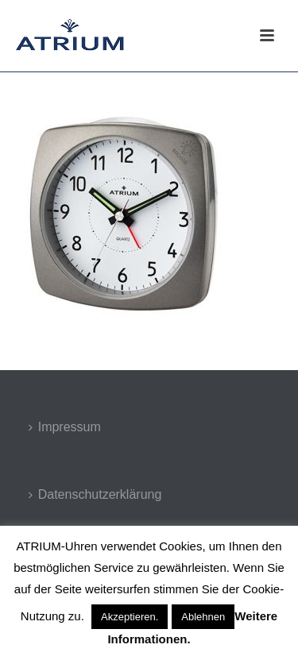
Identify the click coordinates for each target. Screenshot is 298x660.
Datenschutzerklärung (95, 494)
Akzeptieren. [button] (129, 617)
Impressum (65, 427)
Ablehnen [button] (203, 617)
